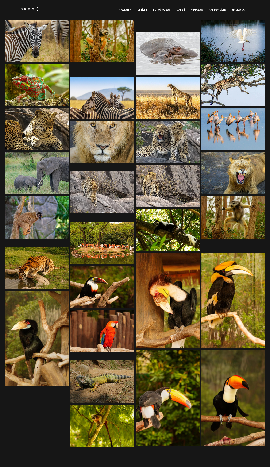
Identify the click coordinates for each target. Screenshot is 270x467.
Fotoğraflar (161, 10)
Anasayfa (125, 10)
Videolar (196, 10)
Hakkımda (238, 10)
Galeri (181, 10)
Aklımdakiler (217, 10)
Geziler (142, 10)
